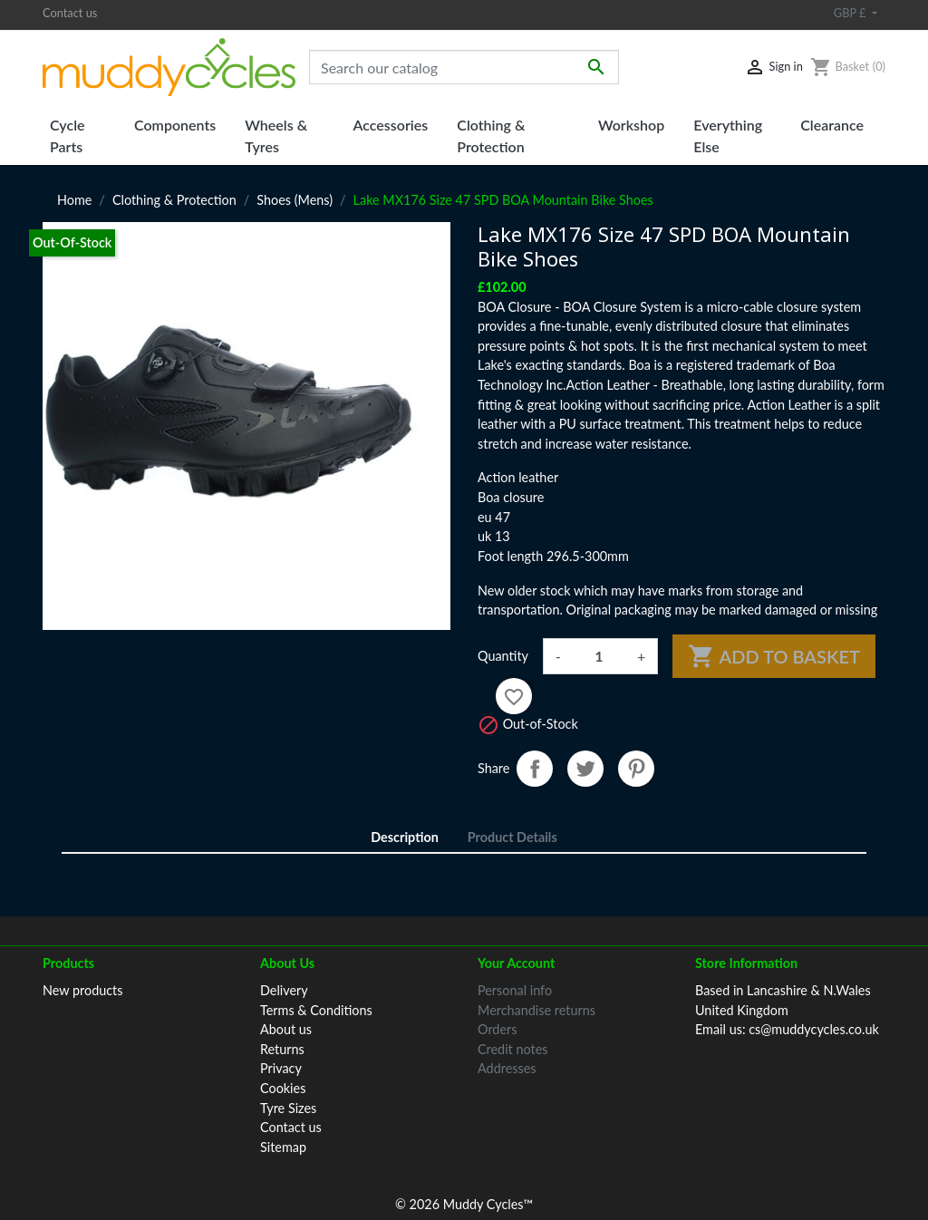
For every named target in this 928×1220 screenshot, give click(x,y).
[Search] (464, 67)
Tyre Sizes (288, 1108)
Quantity (503, 655)
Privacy (281, 1068)
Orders (497, 1029)
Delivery (284, 990)
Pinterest (636, 768)
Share (535, 768)
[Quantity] (599, 656)
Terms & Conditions (316, 1010)
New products (83, 990)
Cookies (282, 1088)
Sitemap (283, 1147)
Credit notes (512, 1049)
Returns (282, 1049)
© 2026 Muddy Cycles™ (464, 1180)
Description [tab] (405, 837)
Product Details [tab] (512, 837)
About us (286, 1029)
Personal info (515, 990)
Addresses (507, 1068)
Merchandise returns (536, 1010)
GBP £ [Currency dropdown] (851, 12)
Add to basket (774, 656)
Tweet (585, 768)
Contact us (70, 12)
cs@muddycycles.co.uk (814, 1029)
